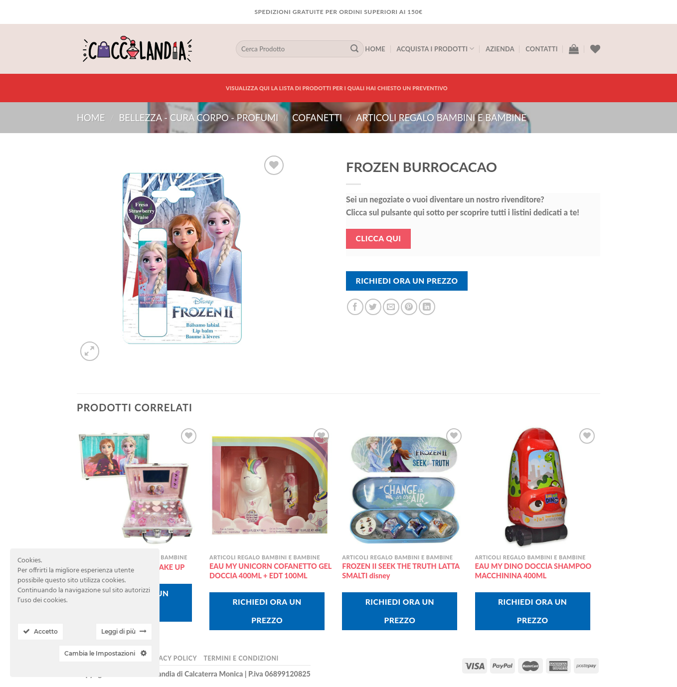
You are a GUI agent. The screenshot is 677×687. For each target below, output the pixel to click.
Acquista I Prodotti (435, 48)
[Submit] (354, 48)
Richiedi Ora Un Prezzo (407, 280)
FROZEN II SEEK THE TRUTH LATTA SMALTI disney (400, 571)
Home (375, 49)
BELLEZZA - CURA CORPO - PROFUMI (198, 117)
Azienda (500, 49)
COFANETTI (317, 117)
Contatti (541, 49)
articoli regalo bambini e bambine (441, 117)
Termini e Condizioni (240, 658)
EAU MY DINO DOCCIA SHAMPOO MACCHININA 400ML (533, 571)
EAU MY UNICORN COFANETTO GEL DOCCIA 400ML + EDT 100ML (270, 571)
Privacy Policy (170, 658)
